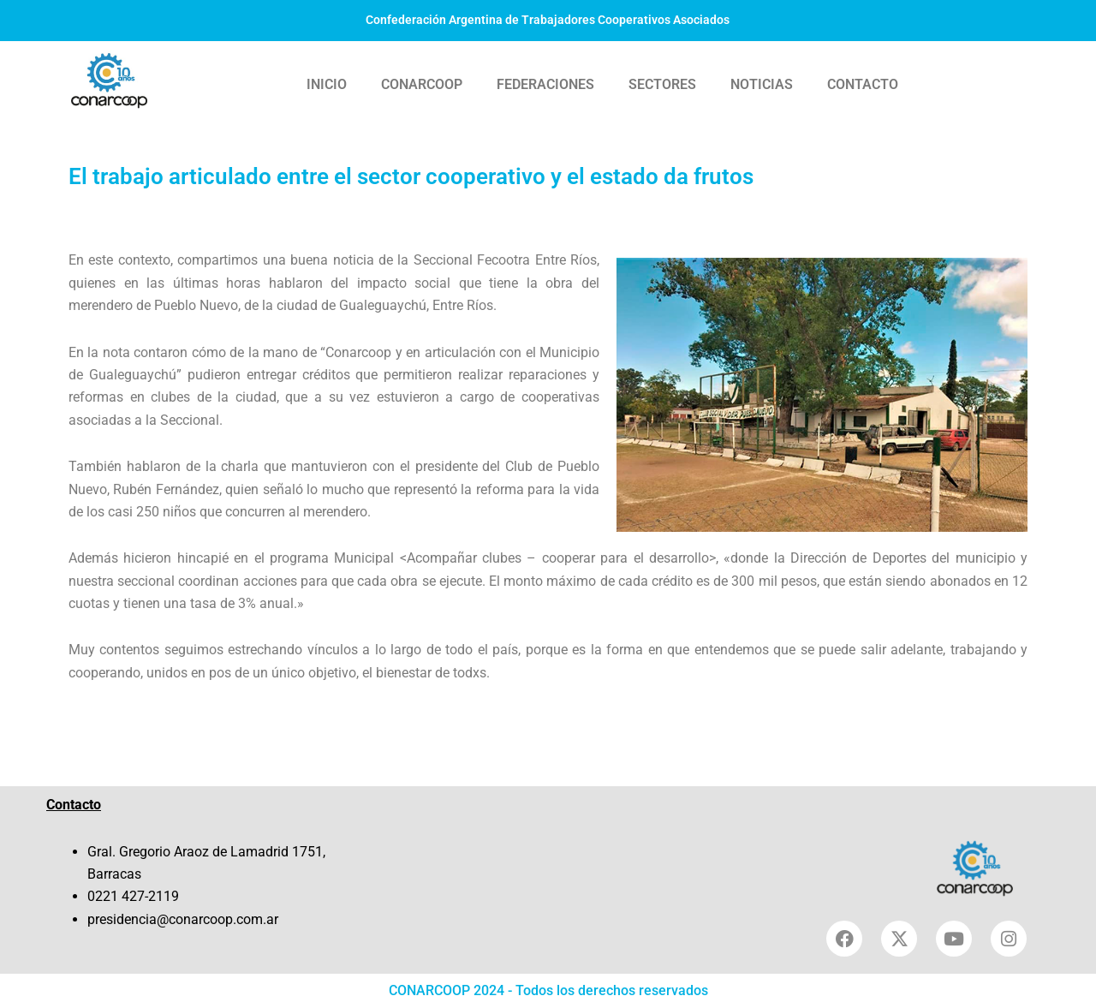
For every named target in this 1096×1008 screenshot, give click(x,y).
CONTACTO (862, 84)
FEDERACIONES (545, 84)
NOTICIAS (761, 84)
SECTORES (662, 84)
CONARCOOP (421, 84)
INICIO (327, 84)
